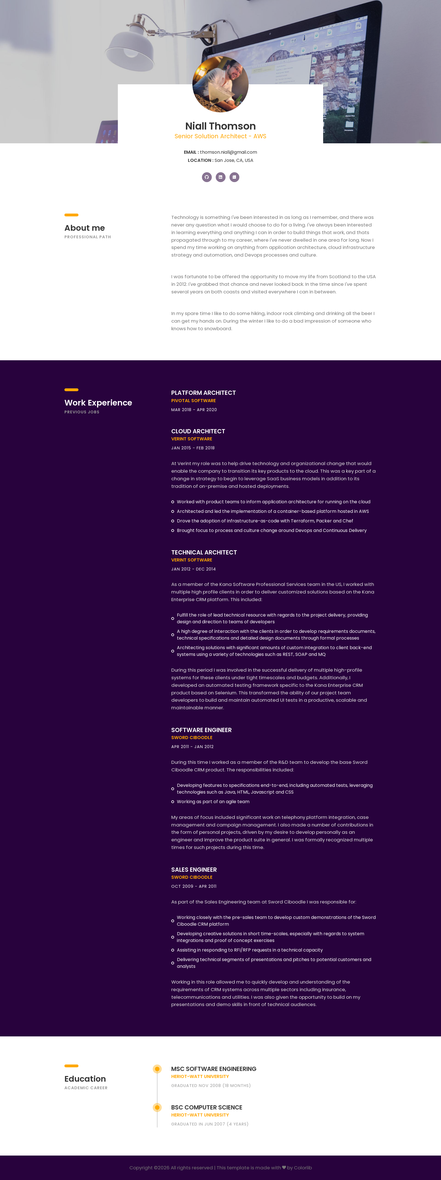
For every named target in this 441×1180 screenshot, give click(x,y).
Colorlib (303, 1167)
